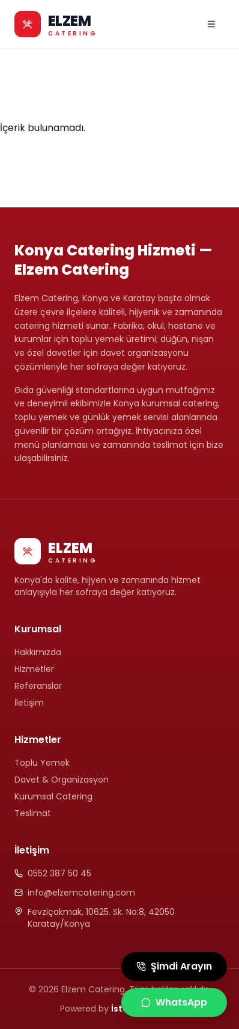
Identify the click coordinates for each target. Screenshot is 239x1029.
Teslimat (32, 813)
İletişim (29, 703)
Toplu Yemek (42, 763)
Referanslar (38, 686)
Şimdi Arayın (174, 966)
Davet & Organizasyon (61, 780)
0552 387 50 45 (59, 873)
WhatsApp (174, 1002)
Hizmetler (34, 669)
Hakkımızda (37, 652)
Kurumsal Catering (53, 796)
